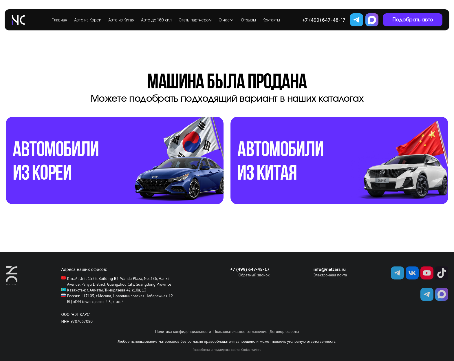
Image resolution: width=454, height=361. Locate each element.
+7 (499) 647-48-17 (323, 20)
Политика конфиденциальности (183, 331)
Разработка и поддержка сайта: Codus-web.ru (227, 349)
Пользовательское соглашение (240, 331)
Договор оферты (284, 331)
